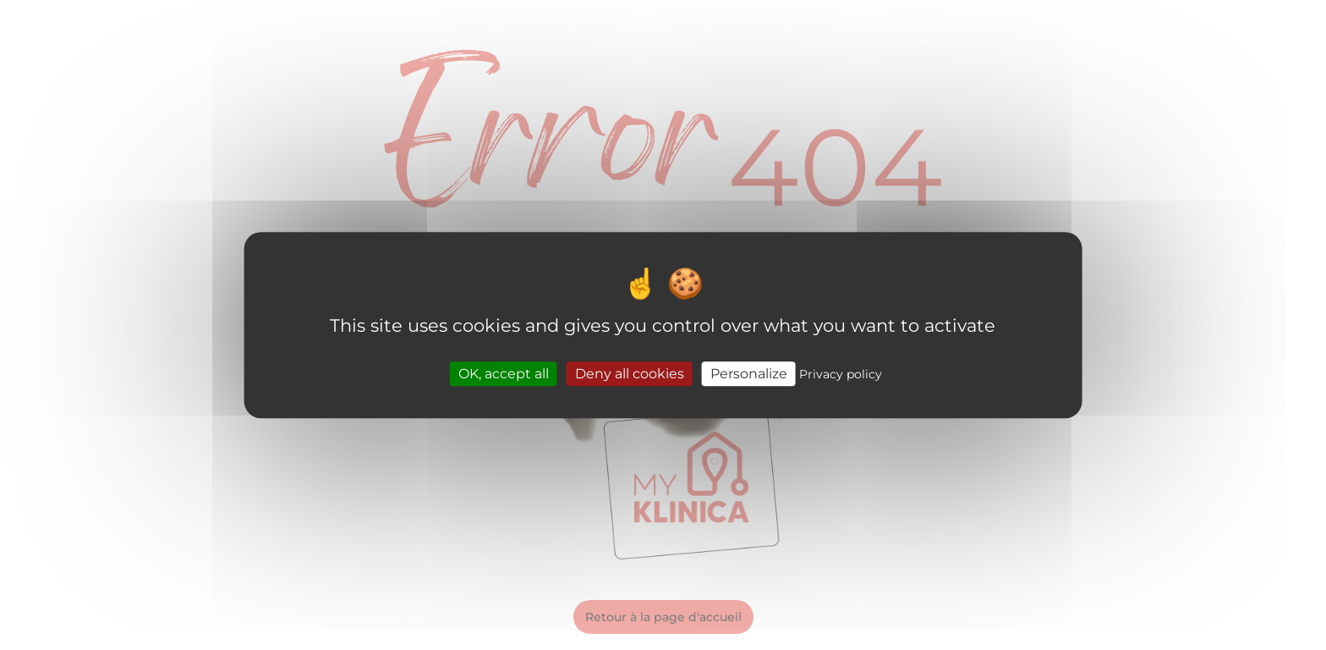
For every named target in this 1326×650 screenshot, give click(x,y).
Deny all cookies (629, 374)
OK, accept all (503, 374)
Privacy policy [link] (840, 374)
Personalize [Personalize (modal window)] (748, 374)
